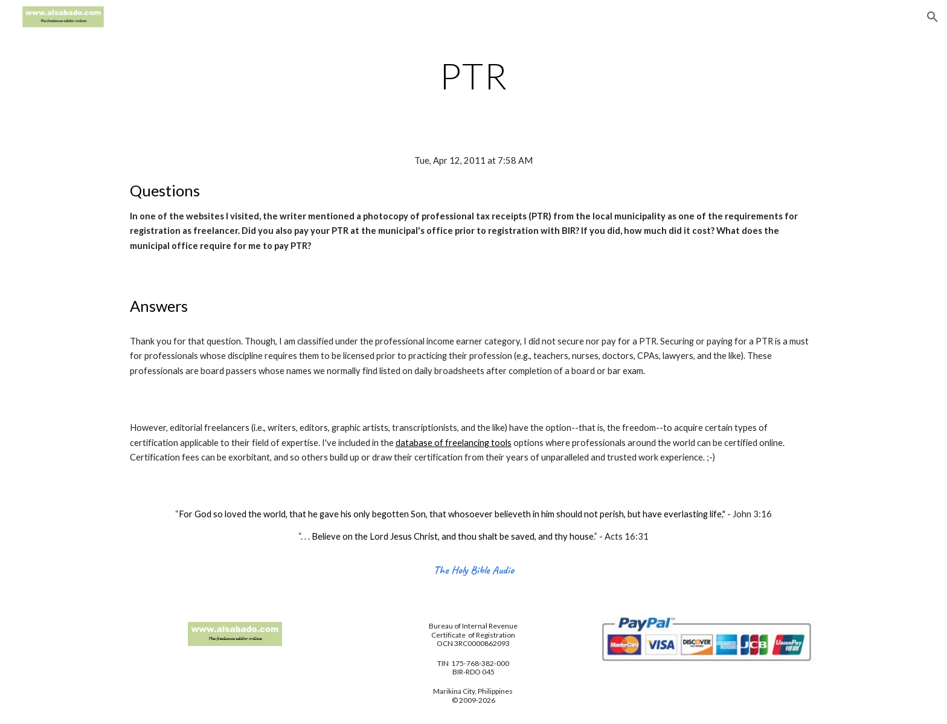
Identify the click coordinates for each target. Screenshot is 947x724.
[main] (473, 75)
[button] (932, 16)
